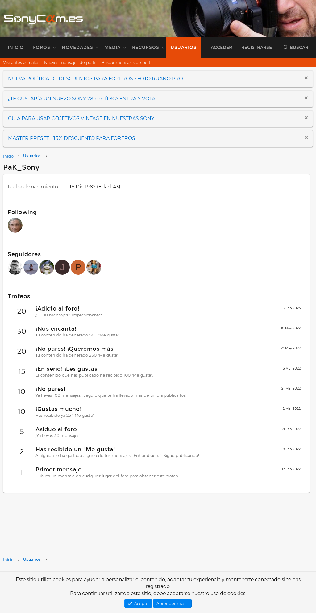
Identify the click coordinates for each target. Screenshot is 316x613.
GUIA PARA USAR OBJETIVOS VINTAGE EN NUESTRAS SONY (81, 118)
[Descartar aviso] (305, 78)
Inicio (16, 47)
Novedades (77, 47)
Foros (41, 47)
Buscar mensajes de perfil (127, 62)
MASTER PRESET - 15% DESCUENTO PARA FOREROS (71, 138)
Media (112, 47)
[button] (54, 47)
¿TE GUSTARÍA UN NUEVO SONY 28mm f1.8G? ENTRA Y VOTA (81, 99)
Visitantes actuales (21, 62)
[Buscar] (296, 47)
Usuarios (184, 47)
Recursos (145, 47)
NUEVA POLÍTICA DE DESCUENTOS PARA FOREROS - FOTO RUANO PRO (95, 79)
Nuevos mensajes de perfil (70, 62)
